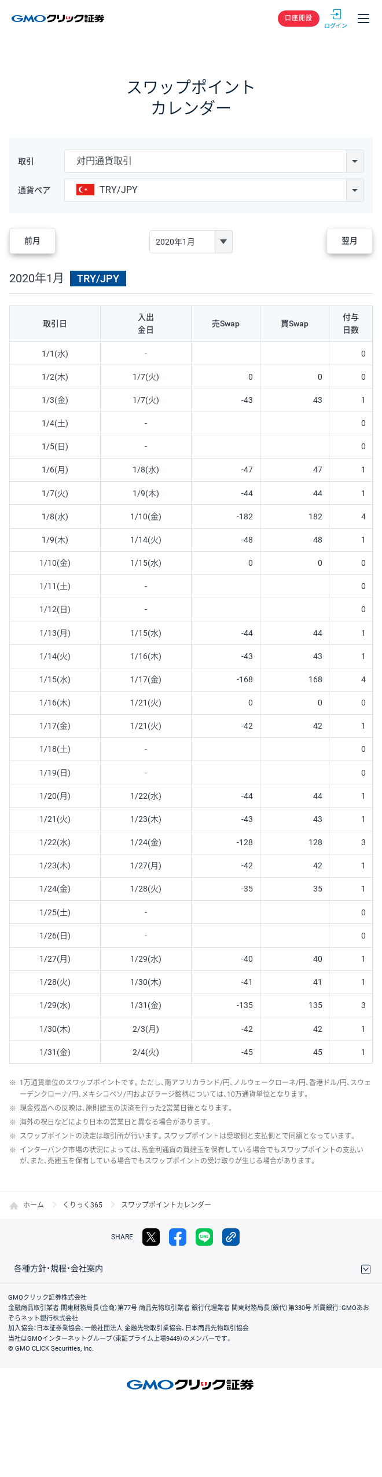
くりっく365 (82, 1205)
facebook (177, 1237)
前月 (32, 240)
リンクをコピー (231, 1237)
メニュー (363, 18)
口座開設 (299, 18)
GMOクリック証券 (59, 18)
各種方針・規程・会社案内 (58, 1268)
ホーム (33, 1205)
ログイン (336, 18)
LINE (204, 1237)
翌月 (349, 240)
